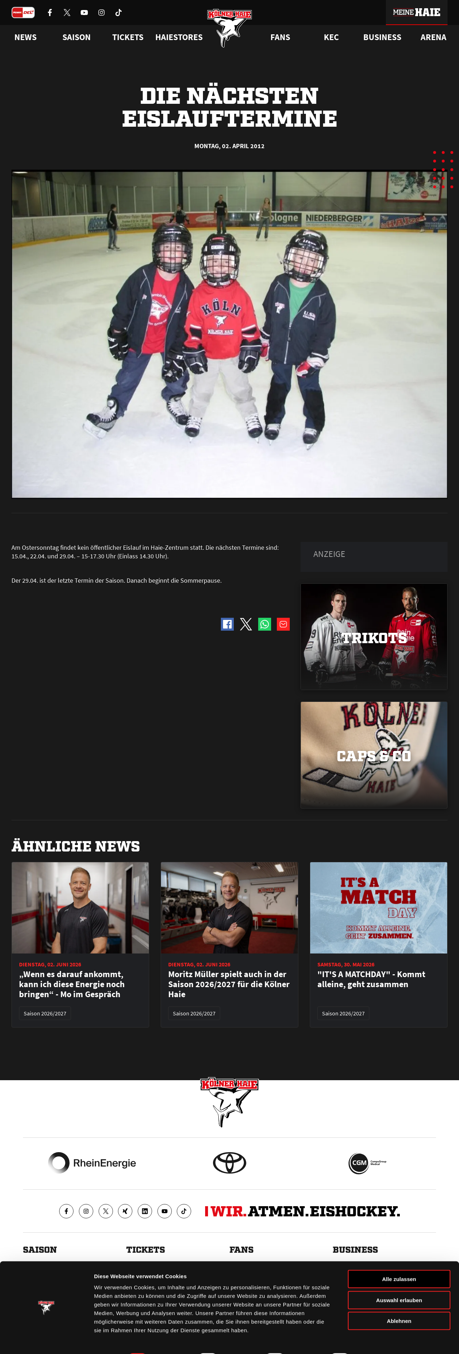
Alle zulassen (399, 1260)
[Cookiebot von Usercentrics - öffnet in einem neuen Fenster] (46, 1340)
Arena (433, 37)
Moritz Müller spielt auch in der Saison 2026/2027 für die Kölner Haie (229, 984)
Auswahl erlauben (399, 1281)
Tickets (127, 37)
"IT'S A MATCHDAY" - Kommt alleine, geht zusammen (371, 979)
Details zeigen (381, 1340)
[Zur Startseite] (230, 29)
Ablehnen (399, 1302)
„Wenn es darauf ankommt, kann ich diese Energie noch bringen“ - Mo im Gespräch (72, 984)
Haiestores (179, 37)
